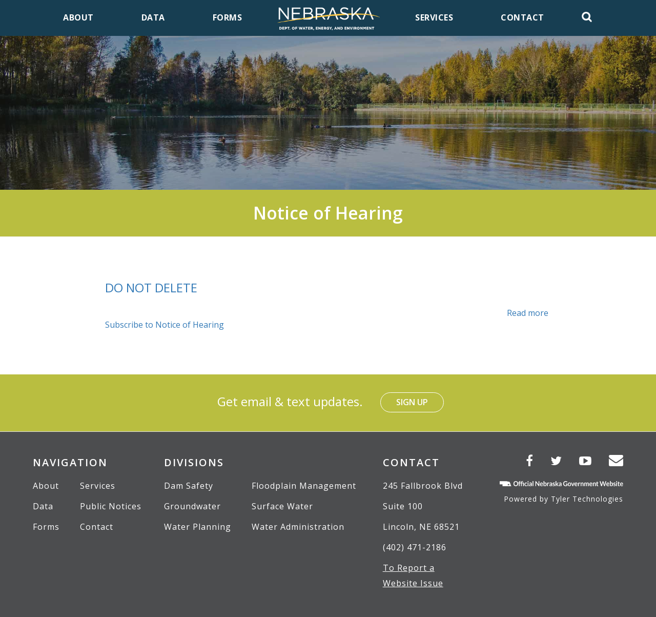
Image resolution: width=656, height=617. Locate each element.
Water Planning (197, 526)
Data (43, 506)
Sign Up (412, 402)
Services (97, 485)
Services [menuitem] (434, 17)
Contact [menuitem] (522, 17)
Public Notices (110, 506)
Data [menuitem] (153, 17)
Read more (527, 313)
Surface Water (282, 506)
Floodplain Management (304, 485)
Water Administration (298, 526)
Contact (96, 526)
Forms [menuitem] (227, 17)
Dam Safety (188, 485)
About (46, 485)
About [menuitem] (78, 17)
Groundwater (192, 506)
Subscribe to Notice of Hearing (164, 324)
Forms (46, 526)
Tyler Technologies (587, 499)
